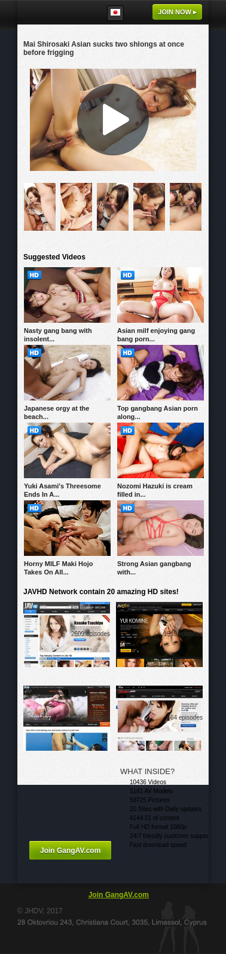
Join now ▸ (177, 12)
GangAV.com (54, 12)
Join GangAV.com (70, 850)
